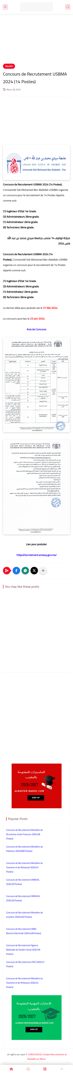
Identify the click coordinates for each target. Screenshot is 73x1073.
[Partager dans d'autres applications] (43, 570)
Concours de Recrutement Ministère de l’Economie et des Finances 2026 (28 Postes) (24, 834)
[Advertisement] (36, 40)
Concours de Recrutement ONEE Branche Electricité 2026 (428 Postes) (23, 931)
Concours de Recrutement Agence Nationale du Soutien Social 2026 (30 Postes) (23, 949)
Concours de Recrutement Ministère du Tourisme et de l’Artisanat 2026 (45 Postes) (24, 867)
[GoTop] (61, 1069)
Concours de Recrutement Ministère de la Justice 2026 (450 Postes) (24, 914)
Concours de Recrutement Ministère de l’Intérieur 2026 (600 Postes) (24, 849)
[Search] (28, 1069)
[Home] (11, 1069)
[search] (68, 7)
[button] (16, 570)
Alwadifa (9, 66)
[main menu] (5, 7)
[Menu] (45, 1069)
